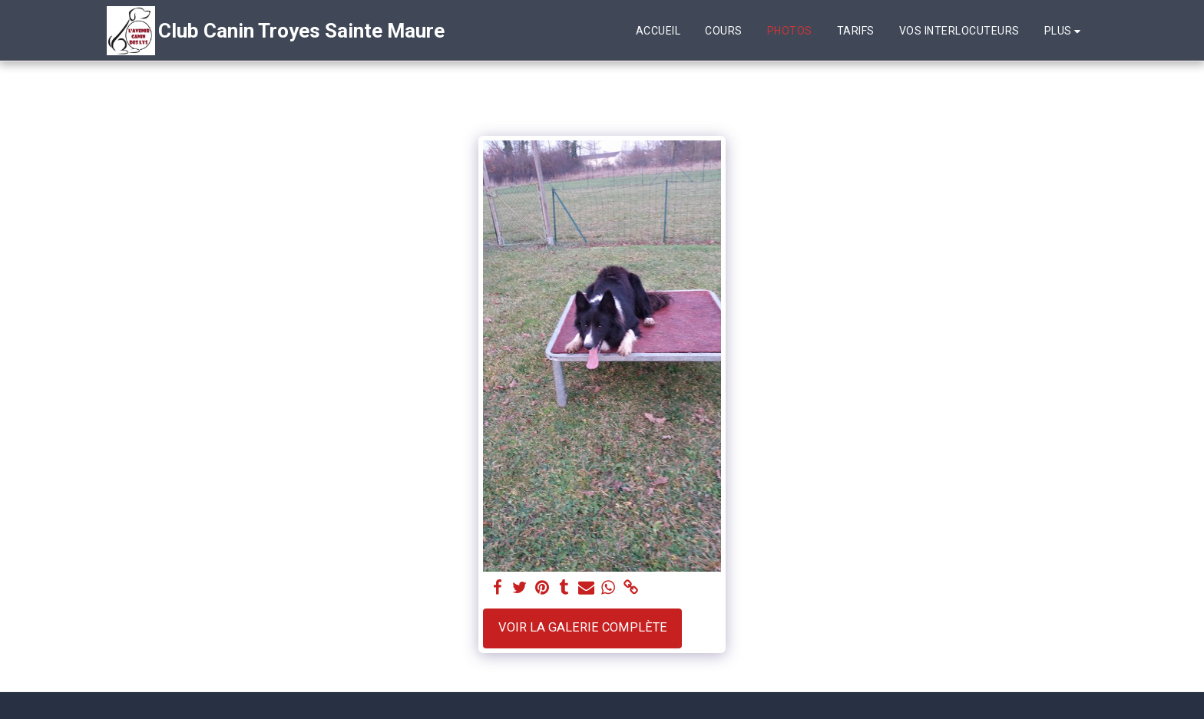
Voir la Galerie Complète (582, 627)
